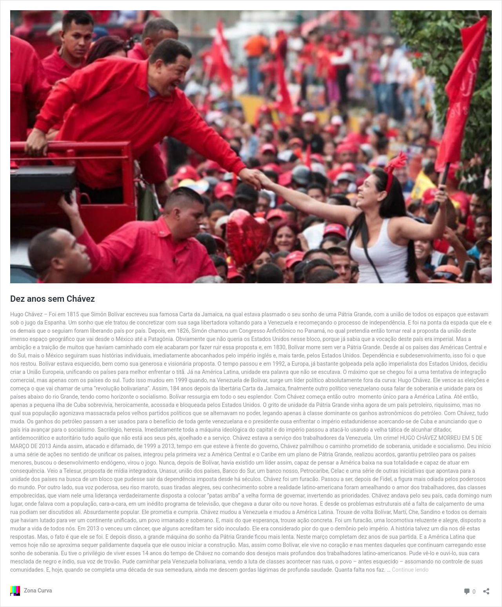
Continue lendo (410, 570)
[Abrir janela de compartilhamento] (486, 589)
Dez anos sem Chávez (52, 299)
